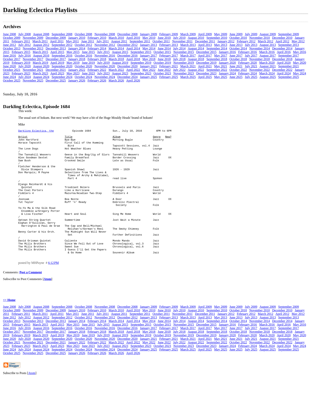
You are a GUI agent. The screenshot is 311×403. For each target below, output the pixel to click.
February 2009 (168, 34)
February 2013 (168, 45)
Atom (47, 304)
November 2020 (104, 66)
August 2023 (120, 73)
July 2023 (103, 73)
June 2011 (87, 41)
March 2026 (116, 80)
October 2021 (11, 69)
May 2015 (72, 52)
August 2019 (120, 62)
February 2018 (97, 59)
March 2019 (40, 62)
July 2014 (179, 48)
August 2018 (196, 59)
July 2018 (179, 59)
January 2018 (76, 59)
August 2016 (41, 55)
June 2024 (9, 77)
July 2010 (179, 37)
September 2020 (62, 66)
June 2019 (88, 62)
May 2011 (72, 41)
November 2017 (33, 59)
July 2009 (251, 34)
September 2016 (62, 55)
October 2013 (11, 48)
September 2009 (288, 34)
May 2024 (299, 73)
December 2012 (127, 45)
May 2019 (72, 62)
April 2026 (133, 80)
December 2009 (56, 37)
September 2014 (216, 48)
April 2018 (133, 59)
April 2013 (205, 45)
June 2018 (164, 59)
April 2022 (133, 69)
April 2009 (205, 34)
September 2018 (216, 59)
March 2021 (188, 66)
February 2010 (97, 37)
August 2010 (196, 37)
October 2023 (162, 73)
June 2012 (9, 45)
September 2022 (216, 69)
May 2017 (220, 55)
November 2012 (104, 45)
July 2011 (103, 41)
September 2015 (141, 52)
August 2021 (267, 66)
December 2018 (282, 59)
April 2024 (284, 73)
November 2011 (182, 41)
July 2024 (24, 77)
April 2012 (282, 41)
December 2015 (206, 52)
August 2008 (41, 34)
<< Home (9, 325)
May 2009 (220, 34)
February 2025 (168, 77)
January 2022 (76, 69)
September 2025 (288, 77)
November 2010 (259, 37)
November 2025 (33, 80)
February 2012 (246, 41)
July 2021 (251, 66)
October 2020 (83, 66)
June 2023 (88, 73)
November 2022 (259, 69)
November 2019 (183, 62)
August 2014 (196, 48)
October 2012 (83, 45)
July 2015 (103, 52)
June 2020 (9, 66)
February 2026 (97, 80)
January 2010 (76, 37)
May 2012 (298, 41)
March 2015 (40, 52)
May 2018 (148, 59)
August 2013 (267, 45)
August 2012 (41, 45)
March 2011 (40, 41)
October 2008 (83, 34)
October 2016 (83, 55)
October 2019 (162, 62)
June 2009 (235, 34)
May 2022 (148, 69)
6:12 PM (53, 287)
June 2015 (88, 52)
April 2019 (57, 62)
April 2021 (205, 66)
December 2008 (127, 34)
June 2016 (9, 55)
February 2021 (168, 66)
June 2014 (164, 48)
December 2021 (56, 69)
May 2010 (148, 37)
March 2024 (267, 73)
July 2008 (24, 34)
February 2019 (21, 62)
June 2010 (164, 37)
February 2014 (97, 48)
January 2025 (148, 77)
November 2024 (104, 77)
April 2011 (57, 41)
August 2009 (267, 34)
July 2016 (24, 55)
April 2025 (205, 77)
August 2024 (41, 77)
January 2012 (225, 41)
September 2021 (288, 66)
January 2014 (76, 48)
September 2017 (288, 55)
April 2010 (133, 37)
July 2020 (24, 66)
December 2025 (56, 80)
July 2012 (24, 45)
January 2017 (148, 55)
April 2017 (205, 55)
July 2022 (179, 69)
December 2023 (206, 73)
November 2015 (183, 52)
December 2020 (127, 66)
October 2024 (83, 77)
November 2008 (104, 34)
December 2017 (56, 59)
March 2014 (116, 48)
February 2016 (247, 52)
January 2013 (148, 45)
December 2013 (56, 48)
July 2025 (251, 77)
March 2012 (265, 41)
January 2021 (148, 66)
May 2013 (220, 45)
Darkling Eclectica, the (36, 131)
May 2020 (299, 62)
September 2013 (288, 45)
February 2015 (21, 52)
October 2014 (238, 48)
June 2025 (235, 77)
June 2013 (235, 45)
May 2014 (148, 48)
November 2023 (183, 73)
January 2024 (227, 73)
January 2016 (227, 52)
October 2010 (238, 37)
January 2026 (76, 80)
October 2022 (238, 69)
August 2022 (196, 69)
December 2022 (282, 69)
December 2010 (282, 37)
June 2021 (235, 66)
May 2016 (299, 52)
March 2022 (116, 69)
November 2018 (259, 59)
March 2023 (40, 73)
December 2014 (282, 48)
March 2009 (188, 34)
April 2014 (133, 48)
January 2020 (227, 62)
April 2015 (57, 52)
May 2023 (72, 73)
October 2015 (162, 52)
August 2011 (119, 41)
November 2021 (33, 69)
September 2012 (62, 45)
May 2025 (220, 77)
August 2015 (120, 52)
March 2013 (188, 45)
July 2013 (251, 45)
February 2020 (247, 62)
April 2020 (284, 62)
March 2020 (267, 62)
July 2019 (103, 62)
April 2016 (284, 52)
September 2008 (62, 34)
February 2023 (21, 73)
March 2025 (188, 77)
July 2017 (251, 55)
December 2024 (127, 77)
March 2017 (188, 55)
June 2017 (235, 55)
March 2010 (116, 37)
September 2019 (141, 62)
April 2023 (57, 73)
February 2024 (247, 73)
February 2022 (97, 69)
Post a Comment (30, 297)
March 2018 (116, 59)
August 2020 (41, 66)
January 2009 (148, 34)
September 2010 (216, 37)
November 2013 (33, 48)
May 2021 (220, 66)
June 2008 (9, 34)
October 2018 (238, 59)
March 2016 (267, 52)
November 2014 (259, 48)
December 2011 (205, 41)
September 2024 (62, 77)
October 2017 (11, 59)
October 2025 (11, 80)
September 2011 (140, 41)
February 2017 (168, 55)
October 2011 (161, 41)
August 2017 (267, 55)
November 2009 (33, 37)
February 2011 (21, 41)
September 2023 (141, 73)
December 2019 (206, 62)
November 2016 (104, 55)
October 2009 (11, 37)
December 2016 (127, 55)
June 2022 (164, 69)
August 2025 (267, 77)
